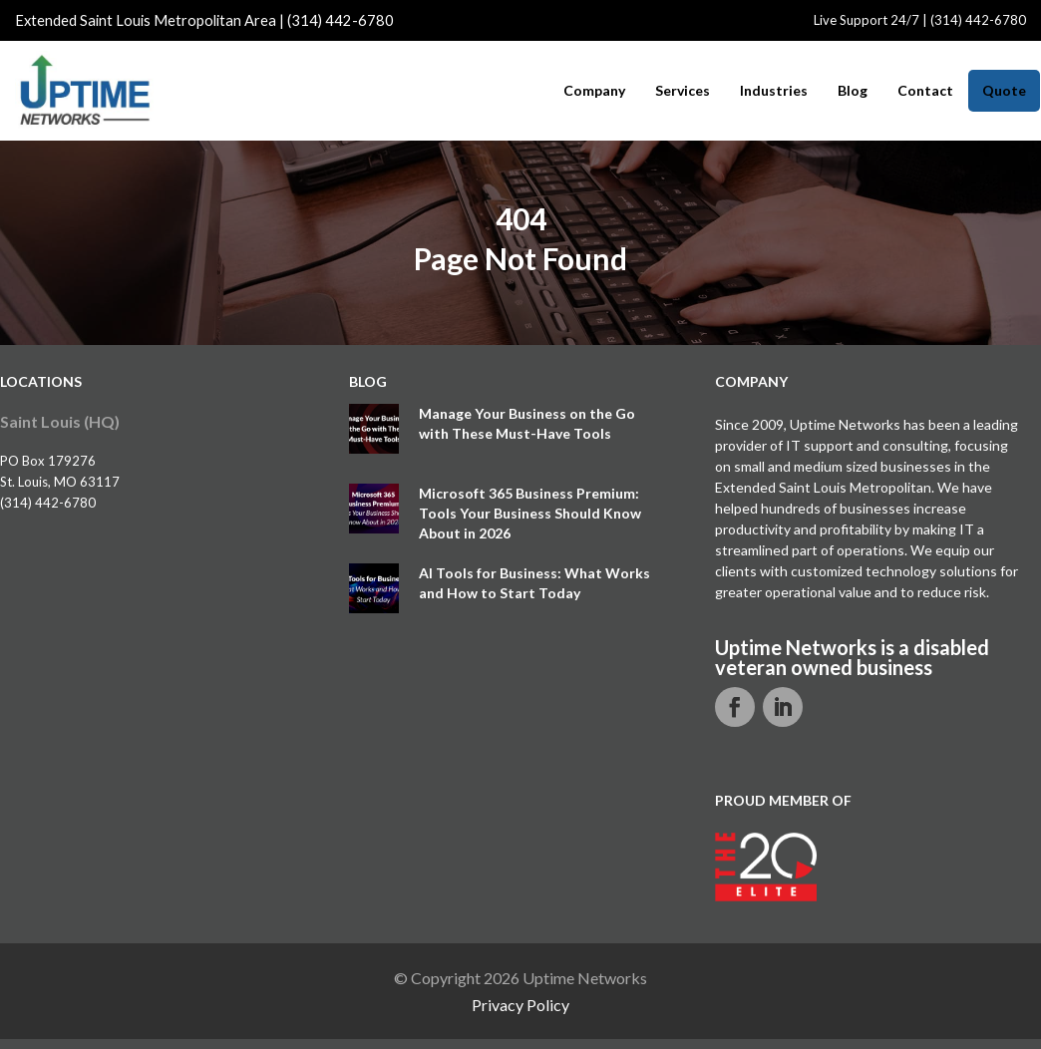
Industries (774, 91)
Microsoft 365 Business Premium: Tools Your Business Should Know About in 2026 (530, 513)
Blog (853, 91)
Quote (1004, 90)
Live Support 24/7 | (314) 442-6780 (920, 20)
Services (682, 91)
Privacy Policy (520, 1004)
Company (594, 91)
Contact (925, 91)
